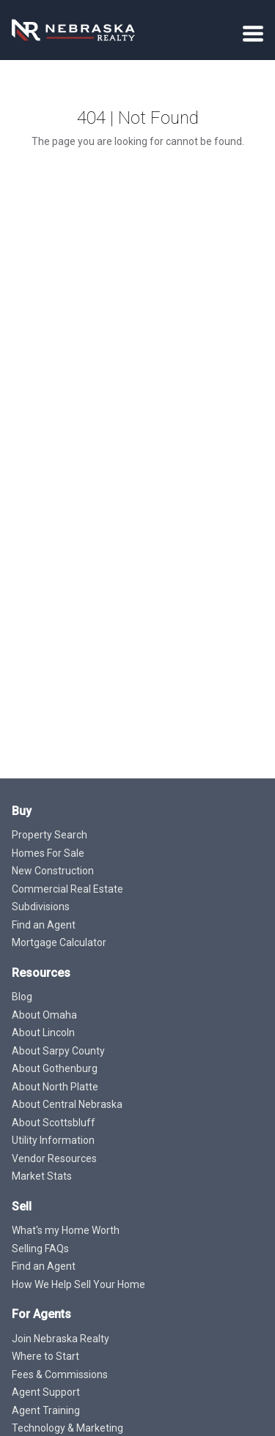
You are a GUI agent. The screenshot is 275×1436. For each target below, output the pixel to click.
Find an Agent (44, 925)
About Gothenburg (55, 1068)
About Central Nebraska (67, 1104)
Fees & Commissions (60, 1374)
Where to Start (45, 1356)
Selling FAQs (40, 1248)
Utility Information (53, 1140)
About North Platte (55, 1087)
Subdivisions (41, 906)
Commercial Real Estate (67, 889)
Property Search (49, 835)
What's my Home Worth (66, 1230)
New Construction (53, 871)
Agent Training (46, 1410)
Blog (22, 996)
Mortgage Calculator (59, 942)
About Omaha (44, 1015)
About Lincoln (43, 1032)
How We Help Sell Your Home (78, 1284)
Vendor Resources (54, 1158)
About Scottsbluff (53, 1122)
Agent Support (46, 1392)
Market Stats (42, 1176)
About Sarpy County (58, 1051)
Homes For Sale (48, 853)
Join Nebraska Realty (60, 1338)
